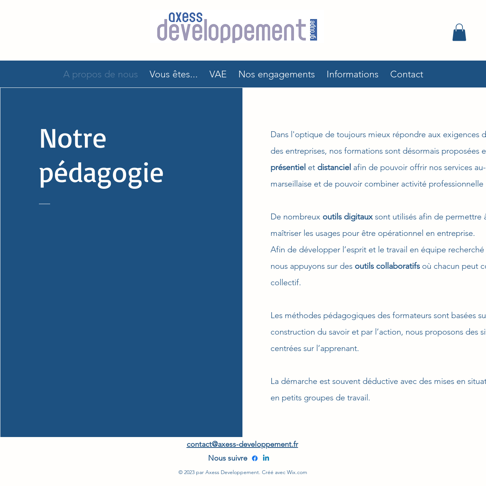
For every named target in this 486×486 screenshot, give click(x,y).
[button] (459, 32)
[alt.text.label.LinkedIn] (266, 458)
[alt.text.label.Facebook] (255, 458)
